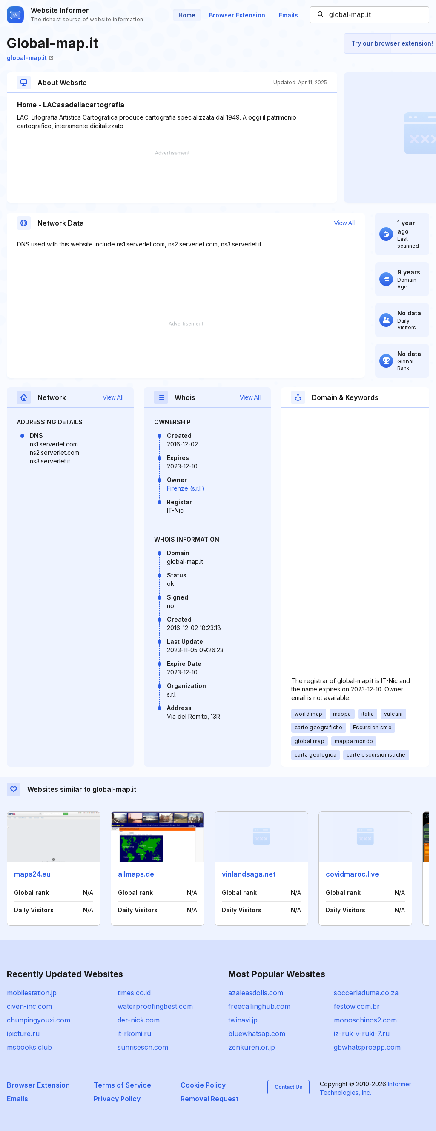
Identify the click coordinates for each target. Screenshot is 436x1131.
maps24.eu (32, 874)
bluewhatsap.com (256, 1033)
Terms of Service (122, 1085)
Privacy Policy (117, 1098)
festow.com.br (357, 1006)
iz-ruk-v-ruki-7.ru (362, 1033)
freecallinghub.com (259, 1006)
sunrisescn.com (143, 1047)
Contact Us (288, 1087)
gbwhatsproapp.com (367, 1047)
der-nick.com (139, 1020)
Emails (288, 15)
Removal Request (209, 1098)
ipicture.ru (23, 1033)
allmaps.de (136, 874)
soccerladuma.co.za (366, 992)
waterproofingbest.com (155, 1006)
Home (186, 15)
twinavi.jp (243, 1020)
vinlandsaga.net (248, 874)
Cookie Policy (203, 1085)
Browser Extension (237, 15)
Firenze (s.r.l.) (185, 488)
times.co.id (134, 992)
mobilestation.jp (32, 992)
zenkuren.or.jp (251, 1047)
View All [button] (344, 223)
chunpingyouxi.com (38, 1020)
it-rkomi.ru (134, 1033)
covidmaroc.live (352, 874)
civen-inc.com (29, 1006)
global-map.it (30, 57)
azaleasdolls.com (255, 992)
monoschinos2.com (365, 1020)
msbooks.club (29, 1047)
